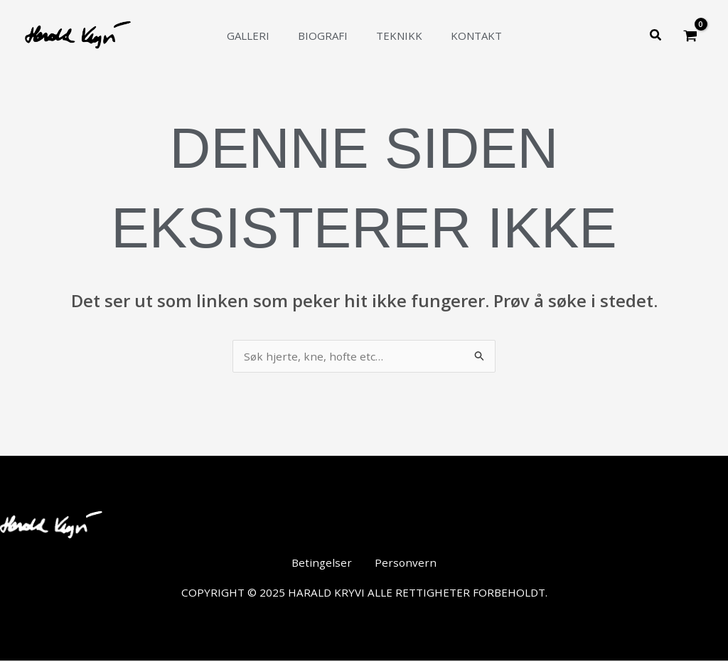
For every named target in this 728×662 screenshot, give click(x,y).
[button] (656, 35)
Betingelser (326, 564)
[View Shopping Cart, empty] (690, 35)
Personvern (402, 564)
